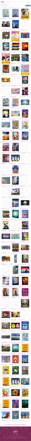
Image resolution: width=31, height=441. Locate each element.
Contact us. (23, 424)
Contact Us (19, 436)
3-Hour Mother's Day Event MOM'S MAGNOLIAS (14, 119)
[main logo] (3, 0)
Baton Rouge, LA (3, 3)
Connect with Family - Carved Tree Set (24, 41)
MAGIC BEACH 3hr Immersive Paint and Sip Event (5, 52)
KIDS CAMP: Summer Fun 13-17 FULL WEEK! (5, 387)
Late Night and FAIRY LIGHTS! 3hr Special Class (5, 197)
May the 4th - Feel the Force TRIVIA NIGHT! (15, 63)
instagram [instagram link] (16, 434)
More (20, 1)
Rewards (30, 1)
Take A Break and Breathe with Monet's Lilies (5, 186)
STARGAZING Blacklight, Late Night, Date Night (5, 242)
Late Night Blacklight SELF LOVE (24, 119)
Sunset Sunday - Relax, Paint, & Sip (24, 52)
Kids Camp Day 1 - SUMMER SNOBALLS (15, 387)
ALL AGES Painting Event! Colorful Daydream (25, 242)
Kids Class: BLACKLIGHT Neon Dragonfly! (24, 197)
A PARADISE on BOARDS (13, 52)
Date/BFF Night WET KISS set (4, 309)
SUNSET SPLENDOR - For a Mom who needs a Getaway (5, 142)
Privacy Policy (12, 436)
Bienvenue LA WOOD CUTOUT (24, 376)
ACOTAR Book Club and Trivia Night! (4, 175)
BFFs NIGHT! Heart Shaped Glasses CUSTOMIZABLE (4, 264)
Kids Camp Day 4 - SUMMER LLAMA (4, 376)
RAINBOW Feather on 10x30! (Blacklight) (24, 175)
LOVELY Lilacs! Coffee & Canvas (14, 197)
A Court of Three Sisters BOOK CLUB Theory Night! (15, 253)
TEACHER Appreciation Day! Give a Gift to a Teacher (25, 63)
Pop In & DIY (17, 1)
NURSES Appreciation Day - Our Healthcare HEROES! (15, 75)
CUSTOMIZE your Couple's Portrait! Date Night (25, 186)
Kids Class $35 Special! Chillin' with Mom (5, 253)
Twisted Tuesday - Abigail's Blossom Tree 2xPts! (15, 220)
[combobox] (7, 7)
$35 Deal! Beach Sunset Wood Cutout (5, 320)
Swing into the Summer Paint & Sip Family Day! (15, 354)
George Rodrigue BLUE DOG (23, 331)
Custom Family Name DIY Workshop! (24, 309)
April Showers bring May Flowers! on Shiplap (5, 41)
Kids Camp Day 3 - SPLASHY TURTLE (4, 398)
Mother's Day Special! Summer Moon (24, 108)
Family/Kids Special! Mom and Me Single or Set (15, 242)
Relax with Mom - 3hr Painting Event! (24, 130)
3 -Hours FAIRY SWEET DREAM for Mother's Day (5, 119)
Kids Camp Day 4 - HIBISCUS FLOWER (14, 398)
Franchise (23, 1)
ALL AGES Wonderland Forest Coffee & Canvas (25, 264)
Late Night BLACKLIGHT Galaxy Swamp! (24, 320)
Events (11, 1)
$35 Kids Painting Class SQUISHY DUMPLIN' (15, 331)
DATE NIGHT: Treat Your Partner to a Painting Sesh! (5, 30)
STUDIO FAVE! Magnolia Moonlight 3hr (14, 186)
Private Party (14, 428)
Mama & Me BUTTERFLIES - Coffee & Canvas (5, 130)
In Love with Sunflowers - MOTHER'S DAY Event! (15, 130)
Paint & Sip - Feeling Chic (23, 253)
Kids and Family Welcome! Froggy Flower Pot (15, 175)
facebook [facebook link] (14, 434)
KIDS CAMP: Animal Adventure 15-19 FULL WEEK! (25, 354)
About (20, 428)
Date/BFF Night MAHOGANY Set (14, 320)
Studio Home (8, 1)
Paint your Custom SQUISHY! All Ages (14, 309)
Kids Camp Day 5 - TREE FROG (14, 376)
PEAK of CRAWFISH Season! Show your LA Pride (5, 86)
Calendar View (28, 5)
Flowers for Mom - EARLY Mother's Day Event (15, 108)
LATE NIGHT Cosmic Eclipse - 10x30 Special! (15, 264)
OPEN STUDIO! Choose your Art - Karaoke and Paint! (25, 298)
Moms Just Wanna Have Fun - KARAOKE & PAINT (25, 86)
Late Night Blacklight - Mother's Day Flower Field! (25, 142)
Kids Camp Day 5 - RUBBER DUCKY (24, 398)
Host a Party (14, 1)
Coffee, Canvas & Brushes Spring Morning (5, 331)
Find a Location (5, 428)
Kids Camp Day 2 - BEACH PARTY (24, 387)
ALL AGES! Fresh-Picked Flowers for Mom (5, 108)
